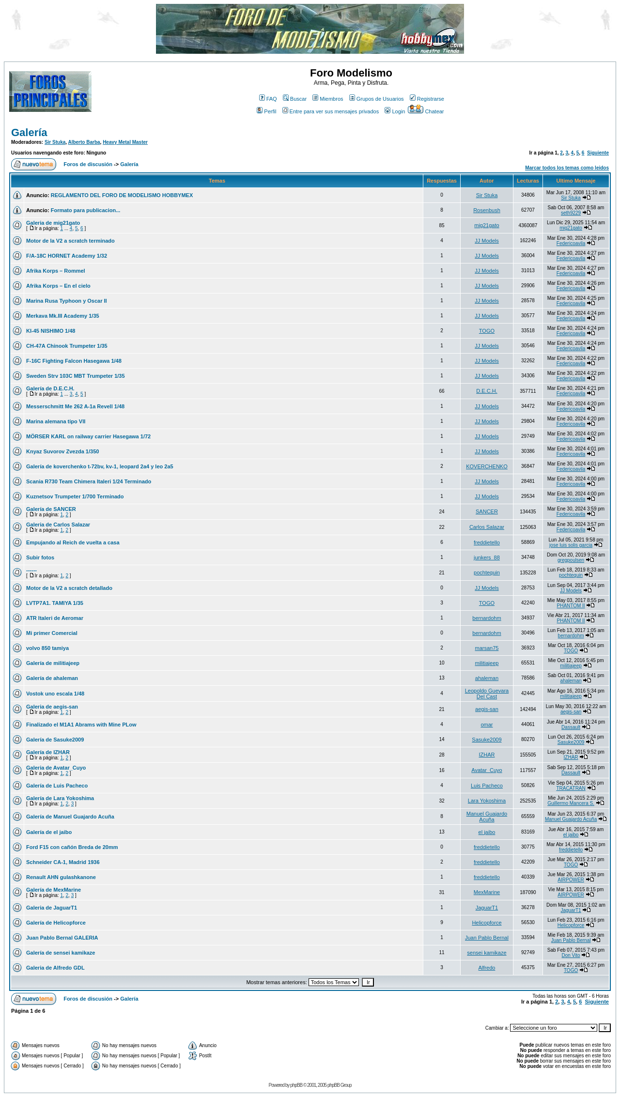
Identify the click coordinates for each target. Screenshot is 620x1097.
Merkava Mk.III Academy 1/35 (62, 316)
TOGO (487, 331)
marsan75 (486, 648)
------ (31, 570)
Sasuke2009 (486, 739)
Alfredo (487, 968)
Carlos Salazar (486, 527)
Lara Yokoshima (487, 800)
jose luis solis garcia (570, 545)
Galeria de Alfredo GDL (55, 968)
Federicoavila (571, 243)
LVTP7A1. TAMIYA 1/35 (54, 603)
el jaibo (487, 832)
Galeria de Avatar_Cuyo (56, 768)
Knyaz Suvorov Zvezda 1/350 (62, 451)
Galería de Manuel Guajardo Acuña (70, 816)
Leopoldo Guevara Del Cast (487, 693)
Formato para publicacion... (86, 210)
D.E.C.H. (486, 391)
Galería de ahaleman (52, 678)
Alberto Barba (84, 142)
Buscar (295, 99)
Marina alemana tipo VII (55, 421)
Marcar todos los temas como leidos (567, 167)
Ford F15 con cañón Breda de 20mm (72, 847)
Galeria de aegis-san (52, 707)
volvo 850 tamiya (47, 648)
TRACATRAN (570, 788)
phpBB (296, 1085)
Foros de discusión (87, 164)
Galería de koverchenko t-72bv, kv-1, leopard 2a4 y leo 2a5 (99, 466)
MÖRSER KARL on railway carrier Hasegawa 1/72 (88, 436)
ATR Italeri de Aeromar (54, 618)
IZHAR (487, 754)
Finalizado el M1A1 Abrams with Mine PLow (81, 724)
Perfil (266, 111)
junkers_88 (487, 557)
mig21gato (486, 225)
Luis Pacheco (487, 785)
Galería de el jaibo (49, 832)
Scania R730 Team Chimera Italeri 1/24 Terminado (88, 481)
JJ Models (487, 241)
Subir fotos (40, 557)
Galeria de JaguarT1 (51, 908)
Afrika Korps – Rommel (55, 271)
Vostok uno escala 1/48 (55, 693)
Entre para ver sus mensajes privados (330, 111)
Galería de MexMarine (53, 890)
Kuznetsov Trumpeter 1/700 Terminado (75, 496)
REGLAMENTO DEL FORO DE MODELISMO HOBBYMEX (122, 195)
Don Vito (570, 955)
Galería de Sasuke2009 (55, 739)
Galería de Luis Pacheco (57, 785)
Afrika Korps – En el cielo (58, 286)
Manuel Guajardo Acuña (486, 816)
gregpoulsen (571, 560)
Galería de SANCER (51, 509)
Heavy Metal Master (125, 142)
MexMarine (487, 892)
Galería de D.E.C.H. (50, 388)
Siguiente (598, 152)
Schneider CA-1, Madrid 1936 (63, 862)
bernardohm (486, 618)
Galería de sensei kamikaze (60, 953)
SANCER (487, 511)
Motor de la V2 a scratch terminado (70, 241)
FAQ (268, 99)
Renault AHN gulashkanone (61, 877)
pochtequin (487, 572)
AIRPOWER (571, 879)
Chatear (426, 111)
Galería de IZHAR (48, 752)
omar (486, 724)
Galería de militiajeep (52, 663)
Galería (29, 132)
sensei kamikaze (486, 953)
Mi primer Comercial (52, 633)
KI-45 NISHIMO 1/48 (50, 331)
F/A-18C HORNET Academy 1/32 (66, 256)
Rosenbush (486, 210)
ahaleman (486, 678)
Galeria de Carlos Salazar (58, 524)
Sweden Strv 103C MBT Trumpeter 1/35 (75, 376)
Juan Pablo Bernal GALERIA (62, 938)
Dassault (570, 727)
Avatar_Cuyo (486, 770)
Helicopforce (486, 923)
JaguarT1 (487, 908)
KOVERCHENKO (487, 466)
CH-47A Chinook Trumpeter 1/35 (67, 346)
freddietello (487, 542)
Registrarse (427, 99)
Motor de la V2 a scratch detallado (69, 588)
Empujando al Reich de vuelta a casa (73, 542)
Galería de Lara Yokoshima (60, 798)
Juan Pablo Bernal (487, 938)
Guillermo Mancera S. (570, 803)
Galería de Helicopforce (56, 923)
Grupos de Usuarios (376, 99)
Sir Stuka (55, 142)
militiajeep (486, 663)
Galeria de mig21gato (53, 223)
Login (395, 111)
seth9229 (571, 213)
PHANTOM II (571, 605)
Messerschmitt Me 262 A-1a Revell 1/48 (75, 406)
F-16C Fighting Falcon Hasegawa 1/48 (74, 361)
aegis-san (486, 709)
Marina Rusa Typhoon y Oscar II (66, 301)
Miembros (327, 99)
